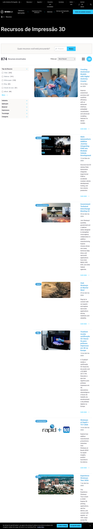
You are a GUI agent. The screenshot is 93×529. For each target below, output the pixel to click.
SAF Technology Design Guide (40, 459)
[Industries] (85, 440)
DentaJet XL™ (68, 451)
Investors (81, 499)
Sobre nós (71, 3)
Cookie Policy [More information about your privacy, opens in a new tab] (40, 527)
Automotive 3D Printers (85, 448)
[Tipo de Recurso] (15, 70)
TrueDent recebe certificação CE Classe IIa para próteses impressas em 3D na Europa (76, 204)
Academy (81, 494)
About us (81, 483)
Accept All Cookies (75, 525)
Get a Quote (67, 488)
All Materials (52, 491)
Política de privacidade (71, 515)
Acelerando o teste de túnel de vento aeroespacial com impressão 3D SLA (75, 380)
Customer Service (69, 496)
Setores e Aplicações (21, 12)
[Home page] (1, 18)
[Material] (15, 108)
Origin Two (67, 446)
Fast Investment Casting (38, 484)
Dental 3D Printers (84, 443)
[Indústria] (15, 101)
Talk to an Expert (68, 491)
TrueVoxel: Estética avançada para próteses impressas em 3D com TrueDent (76, 301)
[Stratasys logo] (7, 12)
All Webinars (37, 506)
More (3, 96)
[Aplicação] (15, 104)
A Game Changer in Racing (39, 489)
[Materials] (55, 480)
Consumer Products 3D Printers (85, 455)
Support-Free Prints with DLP (39, 464)
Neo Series (67, 448)
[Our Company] (85, 480)
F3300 (65, 443)
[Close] (90, 526)
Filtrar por (54, 60)
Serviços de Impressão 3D (62, 12)
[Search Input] (60, 50)
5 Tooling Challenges (54, 446)
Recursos (29, 2)
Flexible (51, 486)
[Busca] (71, 50)
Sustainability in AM (39, 493)
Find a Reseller (68, 486)
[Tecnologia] (15, 114)
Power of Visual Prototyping (38, 449)
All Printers (67, 456)
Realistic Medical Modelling (53, 459)
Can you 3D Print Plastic (53, 469)
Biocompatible (53, 488)
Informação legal (57, 515)
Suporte (39, 2)
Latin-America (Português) (12, 2)
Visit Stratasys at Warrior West (75, 177)
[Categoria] (15, 117)
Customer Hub (68, 494)
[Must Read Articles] (55, 442)
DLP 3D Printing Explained (53, 474)
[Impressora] (15, 111)
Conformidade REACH (86, 515)
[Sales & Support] (70, 480)
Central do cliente (81, 4)
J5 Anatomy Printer (69, 454)
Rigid (50, 483)
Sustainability (82, 496)
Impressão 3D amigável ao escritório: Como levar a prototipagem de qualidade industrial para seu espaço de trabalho (75, 341)
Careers (81, 491)
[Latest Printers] (70, 440)
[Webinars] (40, 480)
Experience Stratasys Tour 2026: (76, 269)
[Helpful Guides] (40, 440)
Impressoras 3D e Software (37, 12)
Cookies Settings (62, 525)
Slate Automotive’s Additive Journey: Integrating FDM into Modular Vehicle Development (75, 105)
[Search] (91, 4)
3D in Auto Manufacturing (53, 464)
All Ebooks (36, 468)
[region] (46, 526)
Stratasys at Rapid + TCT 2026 (75, 242)
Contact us (82, 486)
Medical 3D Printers (84, 446)
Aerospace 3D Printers (85, 451)
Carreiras (61, 2)
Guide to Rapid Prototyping (53, 454)
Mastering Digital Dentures (38, 502)
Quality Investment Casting (39, 445)
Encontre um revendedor (50, 4)
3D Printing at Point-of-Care (40, 497)
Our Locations (83, 488)
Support (66, 483)
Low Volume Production (52, 449)
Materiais (50, 12)
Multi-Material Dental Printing (39, 454)
